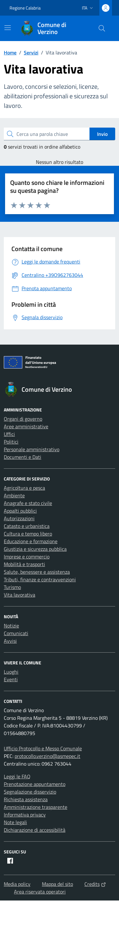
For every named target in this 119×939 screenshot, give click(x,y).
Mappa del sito (57, 884)
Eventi (11, 679)
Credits (95, 884)
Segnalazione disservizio (30, 791)
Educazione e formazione (30, 541)
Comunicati (16, 633)
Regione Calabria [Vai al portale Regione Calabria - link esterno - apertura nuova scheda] (25, 7)
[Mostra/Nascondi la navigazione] (7, 28)
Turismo (12, 587)
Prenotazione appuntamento (34, 784)
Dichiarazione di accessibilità (34, 830)
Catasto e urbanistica (27, 526)
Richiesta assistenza (26, 799)
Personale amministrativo (31, 449)
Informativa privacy (25, 814)
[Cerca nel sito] (101, 28)
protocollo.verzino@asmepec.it (47, 756)
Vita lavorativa (19, 595)
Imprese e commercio (27, 556)
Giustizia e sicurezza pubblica (35, 549)
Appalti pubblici (20, 511)
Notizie (11, 625)
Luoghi (11, 672)
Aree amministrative (26, 426)
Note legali (15, 822)
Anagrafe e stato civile (28, 503)
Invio (102, 134)
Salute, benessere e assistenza (37, 572)
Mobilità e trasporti (24, 564)
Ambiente (14, 495)
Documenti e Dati (22, 457)
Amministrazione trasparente (35, 807)
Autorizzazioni (19, 518)
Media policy (17, 884)
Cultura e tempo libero (28, 533)
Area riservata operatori (40, 891)
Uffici (9, 434)
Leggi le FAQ (17, 776)
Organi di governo (23, 419)
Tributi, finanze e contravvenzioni (40, 579)
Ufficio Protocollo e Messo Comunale (43, 748)
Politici (11, 441)
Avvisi (10, 641)
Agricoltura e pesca (24, 488)
